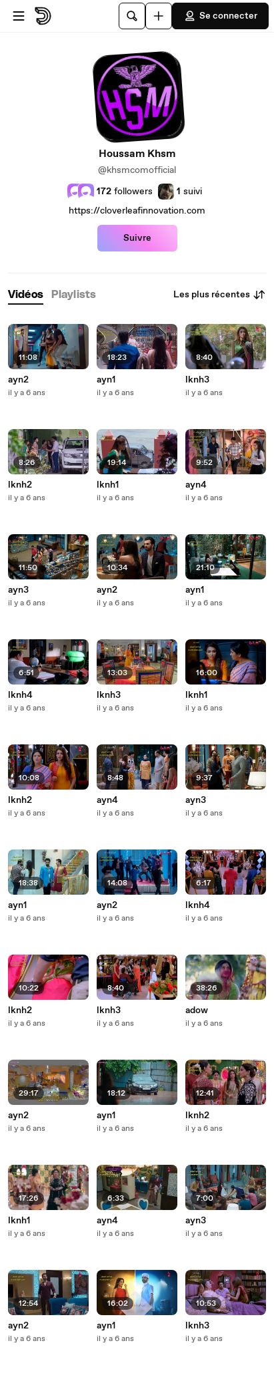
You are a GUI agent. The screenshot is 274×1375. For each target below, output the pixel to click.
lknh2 (20, 485)
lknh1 (19, 1220)
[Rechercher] (132, 16)
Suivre (137, 238)
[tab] (25, 295)
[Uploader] (158, 16)
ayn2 (18, 380)
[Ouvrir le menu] (18, 16)
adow (196, 1010)
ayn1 (17, 905)
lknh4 (20, 695)
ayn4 (107, 800)
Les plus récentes (219, 294)
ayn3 (18, 590)
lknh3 (109, 695)
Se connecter (220, 16)
